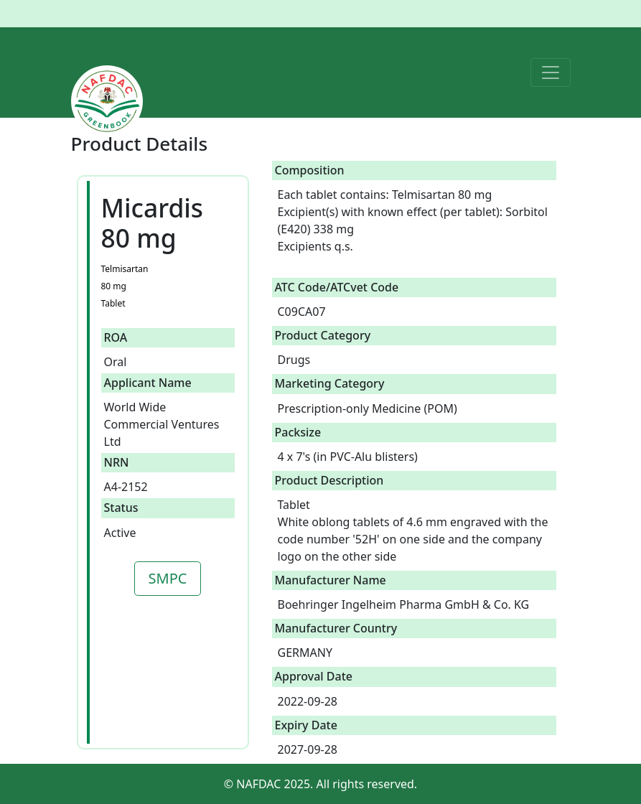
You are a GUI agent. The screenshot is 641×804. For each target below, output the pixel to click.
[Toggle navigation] (550, 72)
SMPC (168, 578)
